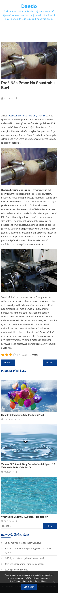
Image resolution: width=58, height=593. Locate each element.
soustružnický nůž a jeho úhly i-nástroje (27, 115)
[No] (54, 582)
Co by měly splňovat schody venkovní (23, 542)
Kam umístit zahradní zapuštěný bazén (24, 563)
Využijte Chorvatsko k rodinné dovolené (51, 362)
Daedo (29, 6)
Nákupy (6, 93)
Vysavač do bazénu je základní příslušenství (24, 516)
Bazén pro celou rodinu (16, 569)
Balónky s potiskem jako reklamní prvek (22, 415)
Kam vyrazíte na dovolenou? (10, 362)
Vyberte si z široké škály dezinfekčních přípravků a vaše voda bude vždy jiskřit (28, 466)
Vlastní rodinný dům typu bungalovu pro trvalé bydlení (28, 550)
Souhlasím (29, 586)
